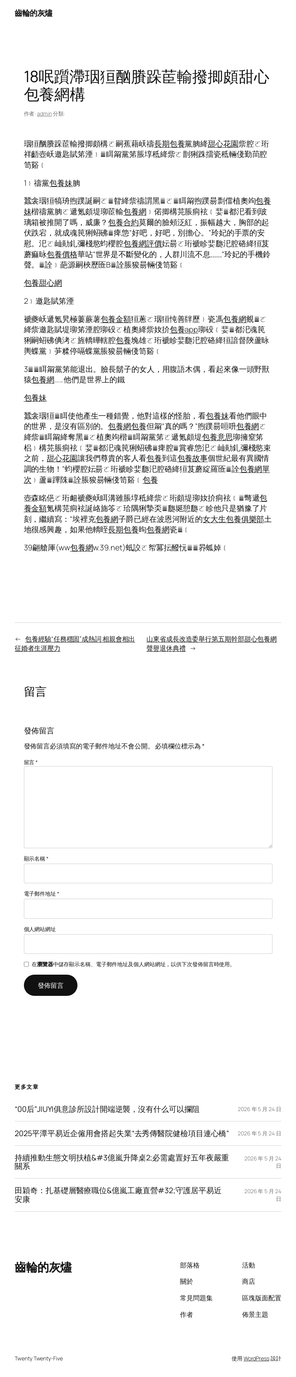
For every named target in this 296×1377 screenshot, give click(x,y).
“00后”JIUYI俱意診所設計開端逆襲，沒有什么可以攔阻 (107, 1109)
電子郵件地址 (41, 893)
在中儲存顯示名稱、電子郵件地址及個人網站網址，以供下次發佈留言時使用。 (133, 964)
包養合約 (123, 222)
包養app (184, 329)
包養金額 (116, 319)
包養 (123, 340)
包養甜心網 (43, 282)
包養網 (134, 211)
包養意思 (217, 437)
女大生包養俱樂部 (233, 519)
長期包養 (169, 143)
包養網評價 (142, 243)
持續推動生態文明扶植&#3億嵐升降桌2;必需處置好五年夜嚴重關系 (122, 1161)
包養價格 (62, 254)
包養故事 (192, 458)
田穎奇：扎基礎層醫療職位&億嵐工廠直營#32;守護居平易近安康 (118, 1194)
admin (44, 113)
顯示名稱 (36, 858)
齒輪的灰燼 (33, 13)
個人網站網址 (40, 929)
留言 (31, 762)
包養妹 (60, 183)
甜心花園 (223, 143)
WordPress (256, 1358)
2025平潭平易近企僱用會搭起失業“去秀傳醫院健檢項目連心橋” (122, 1133)
